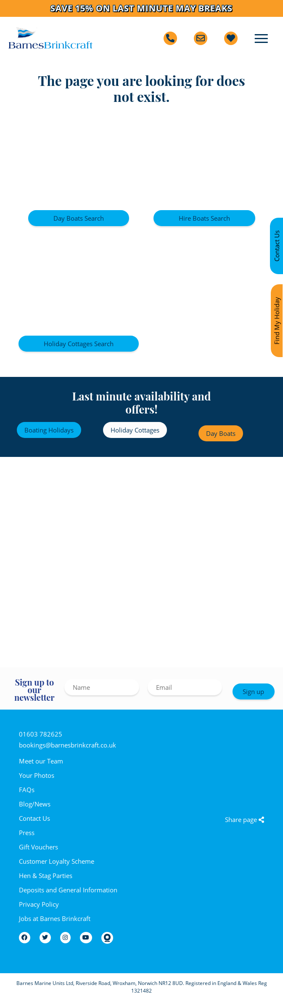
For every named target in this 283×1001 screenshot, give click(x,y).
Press (26, 832)
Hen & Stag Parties (45, 875)
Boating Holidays (49, 430)
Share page (244, 819)
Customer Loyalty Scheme (56, 861)
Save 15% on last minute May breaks (141, 8)
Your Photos (36, 775)
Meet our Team (41, 761)
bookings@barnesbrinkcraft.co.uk (67, 745)
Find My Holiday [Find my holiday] (276, 320)
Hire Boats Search (204, 218)
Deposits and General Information (68, 890)
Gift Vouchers (38, 847)
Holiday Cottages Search (79, 343)
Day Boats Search (78, 218)
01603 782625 (40, 734)
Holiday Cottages (135, 430)
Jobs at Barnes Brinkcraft (54, 918)
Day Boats (220, 433)
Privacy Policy (39, 904)
